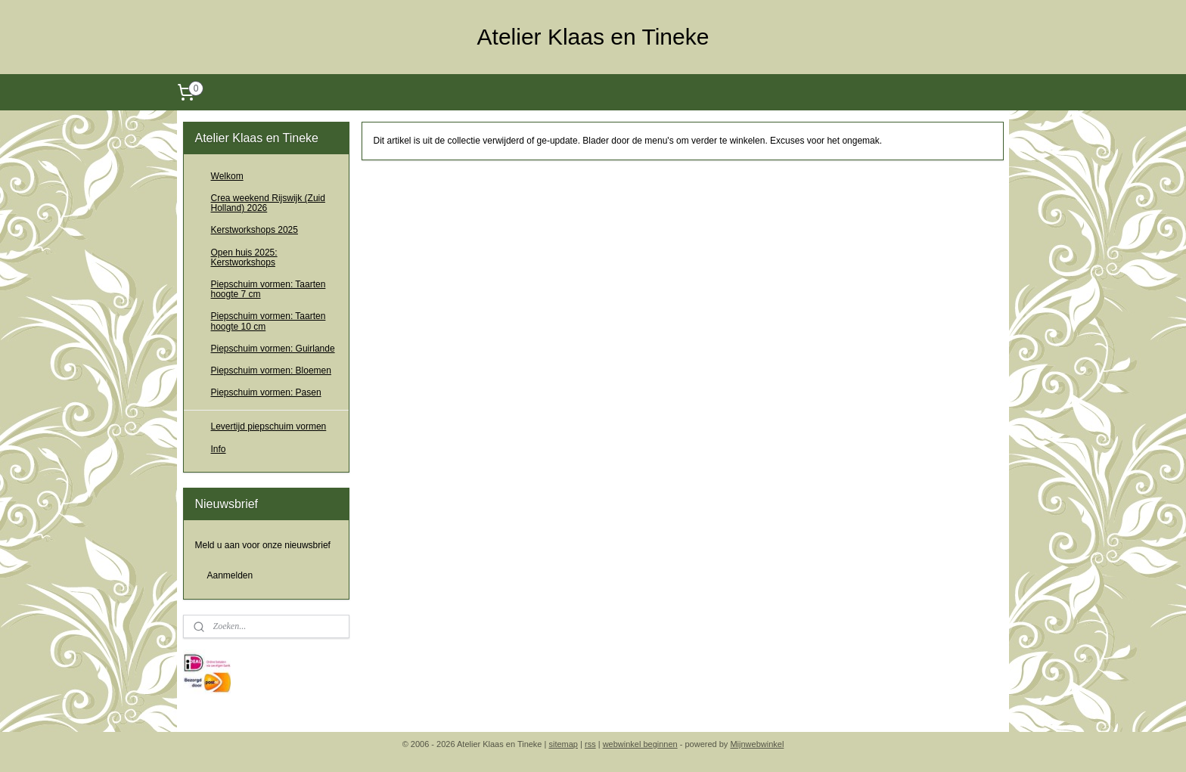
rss (590, 744)
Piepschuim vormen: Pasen (266, 392)
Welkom (227, 176)
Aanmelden (230, 575)
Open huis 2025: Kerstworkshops (244, 257)
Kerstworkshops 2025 (254, 230)
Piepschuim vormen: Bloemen (271, 370)
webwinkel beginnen (640, 744)
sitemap (563, 744)
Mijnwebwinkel (757, 744)
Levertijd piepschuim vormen (269, 426)
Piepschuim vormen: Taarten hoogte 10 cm (268, 321)
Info (218, 449)
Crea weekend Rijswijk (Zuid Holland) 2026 (268, 203)
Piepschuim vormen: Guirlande (273, 348)
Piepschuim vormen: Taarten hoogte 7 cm (268, 289)
